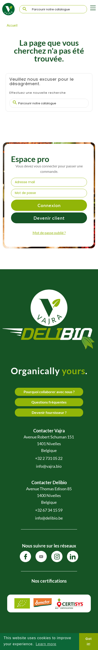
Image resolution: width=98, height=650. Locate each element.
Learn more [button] (46, 644)
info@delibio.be (49, 517)
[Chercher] (53, 9)
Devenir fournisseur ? (49, 412)
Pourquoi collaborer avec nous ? (49, 392)
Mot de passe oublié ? (49, 232)
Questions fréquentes (49, 402)
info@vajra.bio (49, 466)
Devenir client (49, 218)
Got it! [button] (88, 641)
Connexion (49, 205)
